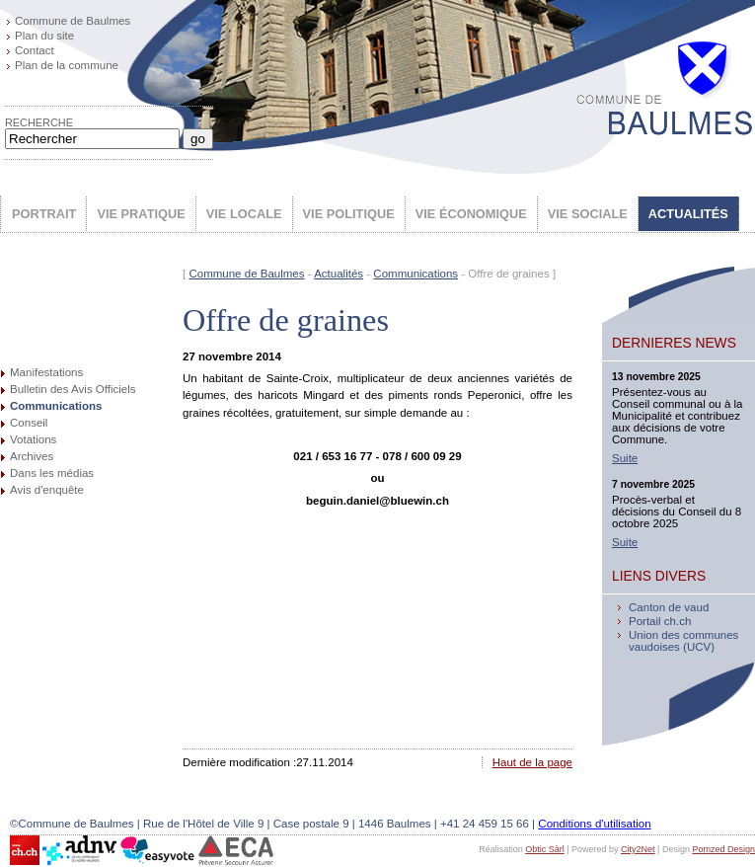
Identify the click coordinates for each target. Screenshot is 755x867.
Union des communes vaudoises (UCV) (683, 641)
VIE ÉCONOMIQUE (471, 213)
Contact (34, 50)
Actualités (338, 273)
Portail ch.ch (660, 621)
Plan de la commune (66, 65)
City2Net (638, 849)
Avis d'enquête (47, 490)
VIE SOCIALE (588, 213)
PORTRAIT (44, 213)
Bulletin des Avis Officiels (73, 389)
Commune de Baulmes (72, 21)
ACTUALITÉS (688, 213)
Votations (33, 439)
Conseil (28, 423)
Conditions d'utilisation (594, 823)
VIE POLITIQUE (349, 213)
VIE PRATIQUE (141, 213)
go (197, 138)
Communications (56, 406)
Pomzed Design (723, 849)
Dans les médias (52, 473)
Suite (625, 458)
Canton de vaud (669, 607)
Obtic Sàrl (545, 849)
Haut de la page (532, 762)
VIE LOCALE (244, 213)
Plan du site (44, 35)
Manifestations (46, 372)
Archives (31, 456)
